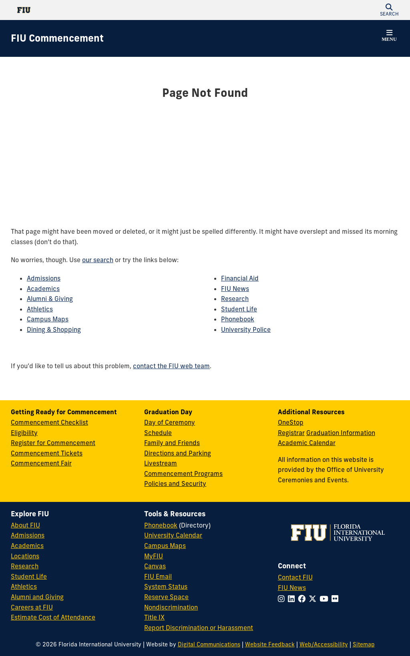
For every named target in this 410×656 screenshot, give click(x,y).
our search (97, 260)
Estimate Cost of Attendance (53, 617)
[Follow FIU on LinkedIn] (293, 598)
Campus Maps (47, 319)
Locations (25, 556)
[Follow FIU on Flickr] (337, 598)
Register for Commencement (53, 443)
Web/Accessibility (323, 644)
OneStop (290, 422)
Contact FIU (295, 577)
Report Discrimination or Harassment (198, 628)
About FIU (25, 525)
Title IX (154, 617)
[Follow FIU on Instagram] (283, 598)
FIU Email (158, 576)
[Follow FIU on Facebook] (303, 598)
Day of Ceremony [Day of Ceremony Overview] (169, 422)
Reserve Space (166, 597)
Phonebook (237, 319)
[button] (389, 10)
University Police (246, 329)
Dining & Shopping (54, 329)
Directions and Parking (177, 453)
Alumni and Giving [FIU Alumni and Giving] (37, 597)
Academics (43, 289)
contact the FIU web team (171, 366)
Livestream (160, 463)
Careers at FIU (32, 607)
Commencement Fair (41, 463)
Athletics (40, 309)
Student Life (239, 309)
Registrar (291, 433)
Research (235, 299)
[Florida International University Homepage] (108, 10)
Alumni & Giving (50, 299)
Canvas (155, 566)
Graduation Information (340, 433)
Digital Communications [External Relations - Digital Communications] (209, 644)
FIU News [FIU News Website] (292, 588)
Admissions (43, 278)
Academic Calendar (307, 443)
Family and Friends (172, 443)
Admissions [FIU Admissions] (27, 535)
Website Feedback (270, 644)
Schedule (158, 433)
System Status (165, 586)
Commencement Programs (183, 473)
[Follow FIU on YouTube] (326, 598)
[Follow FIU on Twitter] (314, 598)
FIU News (235, 289)
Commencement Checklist (49, 422)
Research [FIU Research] (24, 566)
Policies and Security (175, 483)
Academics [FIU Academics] (27, 546)
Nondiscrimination (171, 607)
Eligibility (24, 433)
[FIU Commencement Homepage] (57, 38)
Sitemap (364, 644)
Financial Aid (240, 278)
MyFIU (153, 556)
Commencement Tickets (46, 453)
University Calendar (173, 535)
